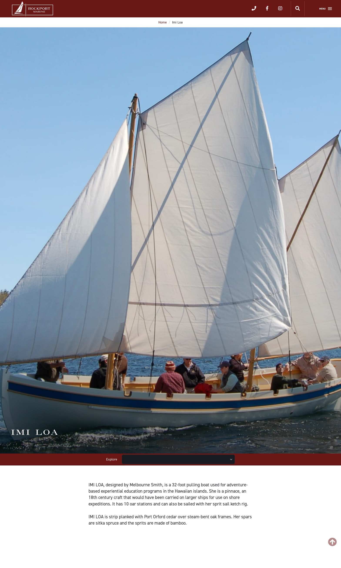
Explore (111, 459)
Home (162, 22)
